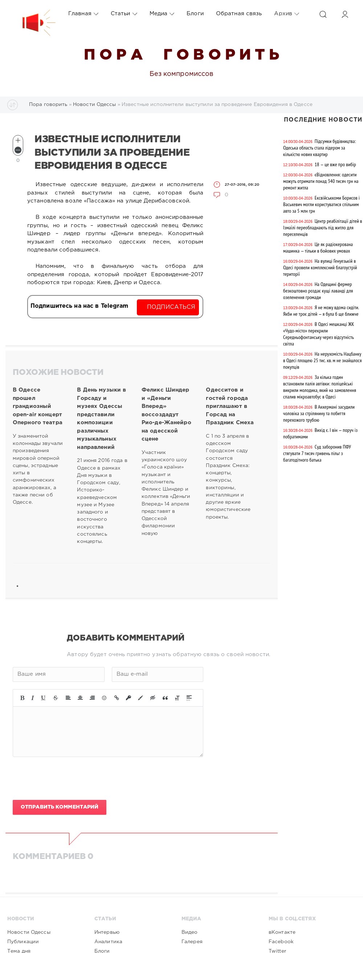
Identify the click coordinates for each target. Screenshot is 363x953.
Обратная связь (239, 13)
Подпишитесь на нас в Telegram (79, 306)
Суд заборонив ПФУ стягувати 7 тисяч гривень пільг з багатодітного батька (317, 453)
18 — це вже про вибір (335, 164)
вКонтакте (282, 932)
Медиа (162, 13)
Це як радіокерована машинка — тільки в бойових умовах (318, 247)
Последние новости (323, 120)
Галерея (192, 942)
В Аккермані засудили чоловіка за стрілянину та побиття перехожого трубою (319, 413)
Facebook (281, 942)
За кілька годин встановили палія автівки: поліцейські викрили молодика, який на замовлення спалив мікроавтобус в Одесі (319, 387)
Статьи (124, 13)
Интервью (106, 932)
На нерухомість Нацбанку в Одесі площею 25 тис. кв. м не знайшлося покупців (322, 360)
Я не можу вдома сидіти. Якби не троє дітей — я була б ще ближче (321, 310)
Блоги (195, 13)
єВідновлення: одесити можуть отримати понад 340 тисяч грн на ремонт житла (320, 181)
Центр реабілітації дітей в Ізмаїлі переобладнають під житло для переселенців (322, 227)
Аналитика (108, 942)
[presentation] (68, 778)
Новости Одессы (28, 932)
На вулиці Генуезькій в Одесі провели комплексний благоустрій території (320, 267)
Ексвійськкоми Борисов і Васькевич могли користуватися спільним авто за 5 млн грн (321, 204)
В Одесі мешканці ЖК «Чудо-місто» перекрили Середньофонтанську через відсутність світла (318, 334)
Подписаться (171, 307)
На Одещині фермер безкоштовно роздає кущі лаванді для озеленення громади (318, 290)
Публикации (23, 942)
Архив (286, 13)
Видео (190, 932)
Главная (83, 13)
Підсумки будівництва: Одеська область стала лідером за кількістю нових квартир (319, 148)
